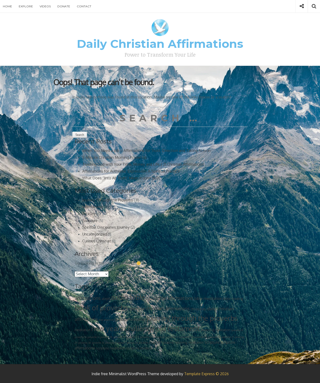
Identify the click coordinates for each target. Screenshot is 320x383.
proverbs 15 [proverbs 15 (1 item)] (237, 330)
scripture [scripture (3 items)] (212, 342)
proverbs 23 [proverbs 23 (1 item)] (173, 337)
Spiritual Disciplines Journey (106, 227)
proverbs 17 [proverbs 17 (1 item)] (93, 337)
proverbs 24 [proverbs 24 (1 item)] (186, 337)
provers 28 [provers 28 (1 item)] (132, 342)
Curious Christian (96, 241)
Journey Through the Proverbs (107, 200)
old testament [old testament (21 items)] (178, 328)
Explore (26, 6)
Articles (88, 213)
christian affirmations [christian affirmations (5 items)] (168, 309)
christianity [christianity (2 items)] (198, 309)
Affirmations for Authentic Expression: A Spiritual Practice (131, 171)
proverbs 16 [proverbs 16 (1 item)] (81, 337)
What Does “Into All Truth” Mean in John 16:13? (121, 178)
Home (7, 6)
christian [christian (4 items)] (137, 308)
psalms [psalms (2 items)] (168, 342)
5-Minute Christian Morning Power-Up (114, 157)
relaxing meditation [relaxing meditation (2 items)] (189, 342)
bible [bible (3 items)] (150, 298)
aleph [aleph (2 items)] (106, 299)
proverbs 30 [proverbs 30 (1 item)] (84, 342)
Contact (84, 6)
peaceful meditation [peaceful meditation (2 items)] (215, 330)
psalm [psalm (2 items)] (143, 342)
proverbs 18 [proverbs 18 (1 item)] (106, 337)
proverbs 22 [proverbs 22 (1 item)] (159, 337)
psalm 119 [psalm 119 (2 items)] (155, 342)
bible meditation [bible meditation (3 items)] (208, 298)
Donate (63, 6)
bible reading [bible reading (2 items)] (233, 299)
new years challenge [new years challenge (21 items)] (123, 328)
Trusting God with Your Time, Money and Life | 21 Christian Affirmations (143, 164)
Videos (45, 6)
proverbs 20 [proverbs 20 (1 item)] (132, 337)
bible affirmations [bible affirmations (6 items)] (174, 298)
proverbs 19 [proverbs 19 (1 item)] (119, 337)
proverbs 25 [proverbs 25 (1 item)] (200, 337)
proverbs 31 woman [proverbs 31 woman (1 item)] (115, 342)
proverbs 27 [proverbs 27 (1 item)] (227, 337)
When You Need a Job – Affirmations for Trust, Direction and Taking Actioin (146, 150)
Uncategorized (94, 234)
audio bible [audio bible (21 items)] (128, 297)
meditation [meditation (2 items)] (82, 330)
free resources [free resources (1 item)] (106, 319)
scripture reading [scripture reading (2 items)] (139, 348)
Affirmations (92, 207)
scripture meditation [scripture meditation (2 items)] (110, 348)
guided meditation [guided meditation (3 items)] (130, 319)
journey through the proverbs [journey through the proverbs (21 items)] (192, 318)
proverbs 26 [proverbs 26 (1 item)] (214, 337)
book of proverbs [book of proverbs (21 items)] (101, 307)
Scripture (90, 220)
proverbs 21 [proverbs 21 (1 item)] (146, 337)
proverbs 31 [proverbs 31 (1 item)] (98, 342)
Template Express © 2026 (206, 373)
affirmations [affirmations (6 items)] (88, 298)
